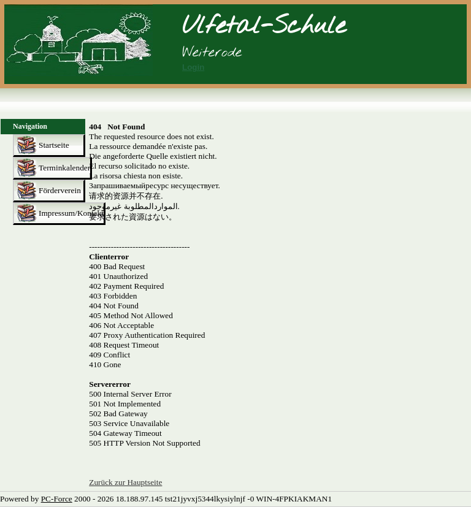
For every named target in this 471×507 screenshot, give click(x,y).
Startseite (54, 145)
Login (193, 67)
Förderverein (60, 190)
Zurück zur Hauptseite (125, 482)
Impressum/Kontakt (71, 213)
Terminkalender (64, 167)
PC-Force (56, 498)
